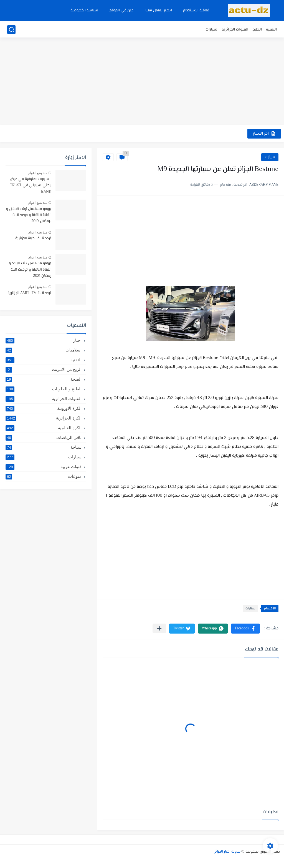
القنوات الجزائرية (235, 29)
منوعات (44, 476)
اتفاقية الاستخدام (196, 10)
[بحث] (11, 29)
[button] (245, 629)
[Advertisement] (142, 82)
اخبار (44, 340)
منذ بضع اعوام (37, 173)
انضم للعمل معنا (158, 10)
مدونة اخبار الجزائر (227, 852)
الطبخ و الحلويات (44, 388)
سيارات (211, 29)
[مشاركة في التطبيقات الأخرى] (159, 628)
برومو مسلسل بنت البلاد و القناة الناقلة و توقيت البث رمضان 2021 (30, 269)
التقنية (271, 29)
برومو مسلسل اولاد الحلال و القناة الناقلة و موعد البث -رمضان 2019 (28, 215)
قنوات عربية (44, 466)
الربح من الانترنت (44, 369)
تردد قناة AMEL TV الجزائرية (29, 293)
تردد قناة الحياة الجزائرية (33, 238)
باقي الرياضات (44, 437)
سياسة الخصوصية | (83, 10)
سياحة (44, 447)
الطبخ (257, 29)
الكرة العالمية (44, 427)
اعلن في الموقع (121, 10)
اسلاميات (44, 350)
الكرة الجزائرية (44, 418)
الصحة (44, 379)
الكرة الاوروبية (44, 408)
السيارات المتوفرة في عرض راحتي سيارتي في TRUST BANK (30, 185)
